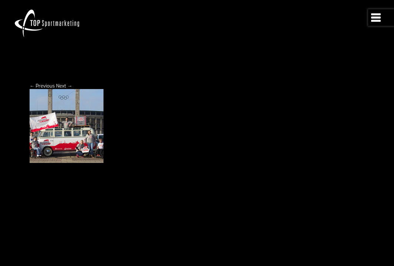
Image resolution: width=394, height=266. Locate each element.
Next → (64, 104)
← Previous (42, 104)
